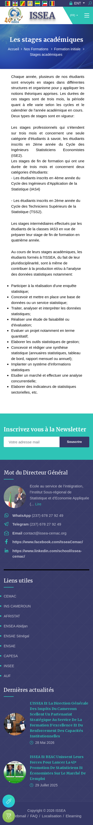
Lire (38, 504)
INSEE (9, 666)
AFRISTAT (12, 616)
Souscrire (74, 442)
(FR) (72, 15)
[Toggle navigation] (86, 15)
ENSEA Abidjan (16, 626)
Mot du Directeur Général (36, 473)
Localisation (52, 816)
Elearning (73, 816)
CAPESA (11, 656)
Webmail (19, 816)
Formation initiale (68, 49)
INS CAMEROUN (17, 606)
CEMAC (10, 596)
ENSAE (9, 646)
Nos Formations (36, 49)
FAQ (34, 816)
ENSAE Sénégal (16, 636)
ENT (76, 3)
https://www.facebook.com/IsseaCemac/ (47, 542)
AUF (7, 676)
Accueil (13, 49)
